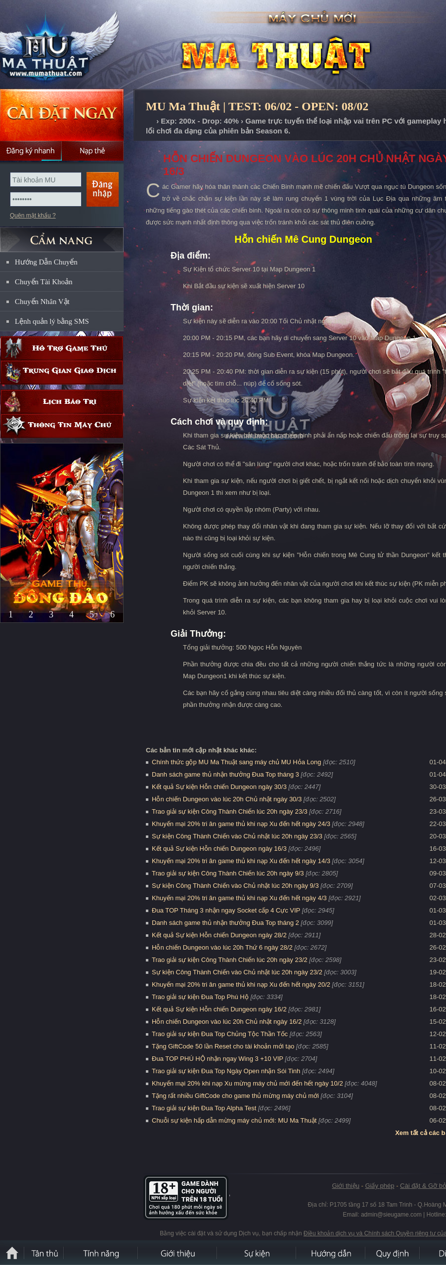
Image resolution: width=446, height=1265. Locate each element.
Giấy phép (379, 1185)
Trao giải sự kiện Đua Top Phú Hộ (200, 997)
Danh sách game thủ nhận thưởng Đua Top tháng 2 (225, 922)
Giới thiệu (345, 1185)
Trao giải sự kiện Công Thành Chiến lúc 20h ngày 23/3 (230, 811)
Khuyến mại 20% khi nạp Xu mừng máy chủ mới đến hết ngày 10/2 (247, 1083)
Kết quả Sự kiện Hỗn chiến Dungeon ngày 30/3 (219, 786)
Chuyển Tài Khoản (44, 282)
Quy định (393, 1252)
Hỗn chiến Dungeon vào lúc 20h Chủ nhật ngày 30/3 (227, 799)
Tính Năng (101, 1252)
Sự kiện (257, 1252)
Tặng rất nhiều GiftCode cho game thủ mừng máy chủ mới (235, 1095)
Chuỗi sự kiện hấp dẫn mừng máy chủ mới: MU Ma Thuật (234, 1120)
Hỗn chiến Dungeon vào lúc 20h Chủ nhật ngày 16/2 (227, 1021)
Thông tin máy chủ (61, 426)
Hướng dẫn (331, 1252)
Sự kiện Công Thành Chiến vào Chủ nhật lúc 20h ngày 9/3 (235, 885)
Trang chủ (150, 121)
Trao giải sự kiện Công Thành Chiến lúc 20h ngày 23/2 (230, 959)
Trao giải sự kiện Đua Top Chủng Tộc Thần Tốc (220, 1034)
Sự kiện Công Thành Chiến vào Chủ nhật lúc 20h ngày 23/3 (237, 836)
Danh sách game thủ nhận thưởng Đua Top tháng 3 (225, 774)
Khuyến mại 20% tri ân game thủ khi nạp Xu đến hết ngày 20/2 (241, 984)
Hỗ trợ (61, 348)
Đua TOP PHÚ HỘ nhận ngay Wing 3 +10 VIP (217, 1058)
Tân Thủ (44, 1252)
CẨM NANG (62, 235)
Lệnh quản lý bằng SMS (52, 321)
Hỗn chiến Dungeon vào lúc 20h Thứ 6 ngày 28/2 (222, 947)
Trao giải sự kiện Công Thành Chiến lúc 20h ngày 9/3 (228, 873)
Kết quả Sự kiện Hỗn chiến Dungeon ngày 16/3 (219, 848)
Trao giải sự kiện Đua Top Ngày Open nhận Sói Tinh (226, 1071)
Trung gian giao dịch (61, 372)
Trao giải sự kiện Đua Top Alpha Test (204, 1108)
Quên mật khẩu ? (33, 215)
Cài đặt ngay (62, 115)
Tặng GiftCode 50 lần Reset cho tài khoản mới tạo (223, 1046)
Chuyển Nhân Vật (42, 301)
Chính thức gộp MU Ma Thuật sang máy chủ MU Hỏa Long (236, 762)
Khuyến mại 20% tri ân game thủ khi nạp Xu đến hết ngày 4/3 (239, 898)
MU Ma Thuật (71, 45)
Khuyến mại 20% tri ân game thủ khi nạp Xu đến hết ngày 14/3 (241, 861)
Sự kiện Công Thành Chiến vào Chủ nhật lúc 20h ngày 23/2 (237, 972)
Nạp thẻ (93, 151)
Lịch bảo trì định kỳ (61, 402)
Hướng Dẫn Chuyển (46, 262)
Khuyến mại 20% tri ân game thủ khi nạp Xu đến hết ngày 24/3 (241, 824)
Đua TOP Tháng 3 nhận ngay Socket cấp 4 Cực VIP (226, 910)
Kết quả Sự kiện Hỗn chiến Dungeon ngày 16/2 (219, 1009)
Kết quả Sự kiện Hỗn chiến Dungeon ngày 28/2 (219, 935)
